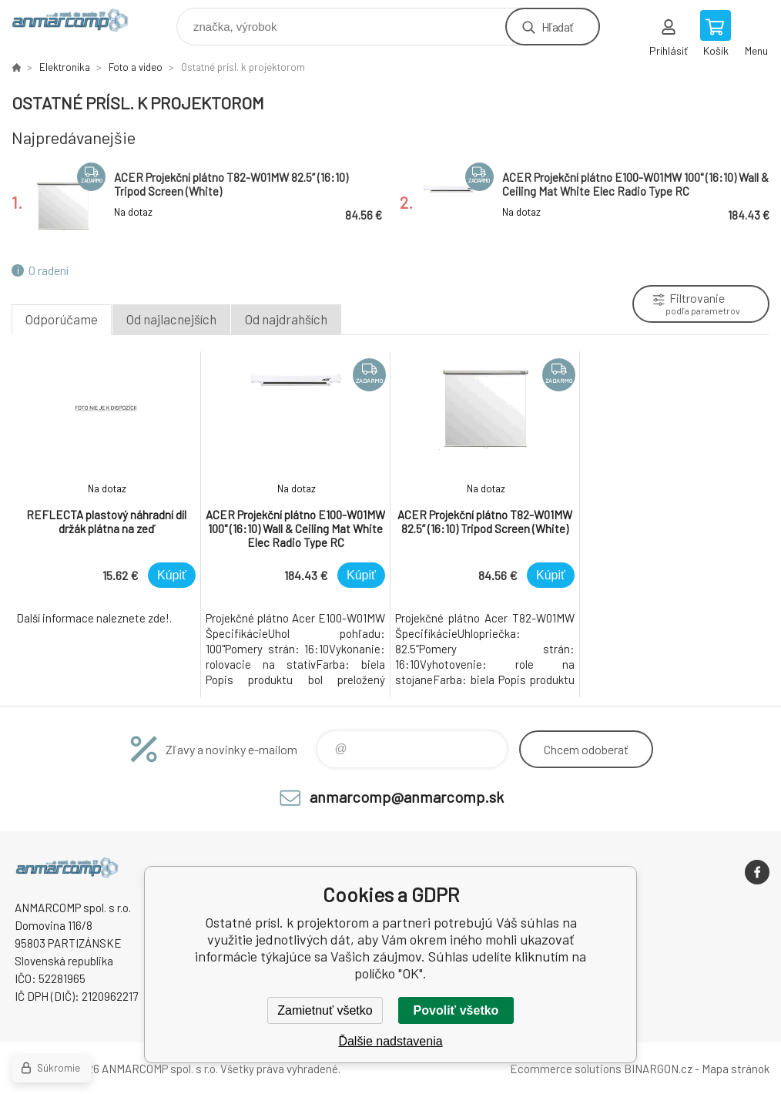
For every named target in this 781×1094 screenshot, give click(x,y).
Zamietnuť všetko (324, 1010)
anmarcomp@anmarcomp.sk (407, 796)
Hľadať (557, 26)
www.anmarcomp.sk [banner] (80, 22)
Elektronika (64, 67)
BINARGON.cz (658, 1069)
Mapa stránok (735, 1069)
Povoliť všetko (456, 1010)
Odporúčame (61, 319)
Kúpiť (171, 575)
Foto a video (136, 67)
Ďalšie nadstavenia (390, 1041)
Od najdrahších (286, 319)
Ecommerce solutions (566, 1069)
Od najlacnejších (171, 319)
